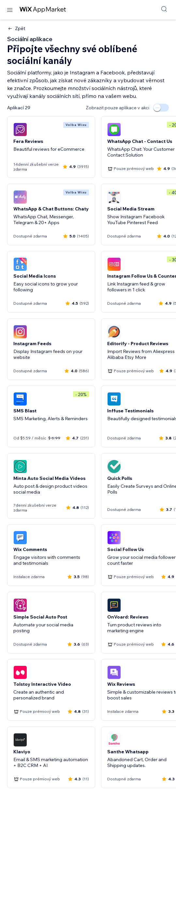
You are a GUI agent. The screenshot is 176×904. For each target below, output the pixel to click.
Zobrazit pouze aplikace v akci (117, 108)
